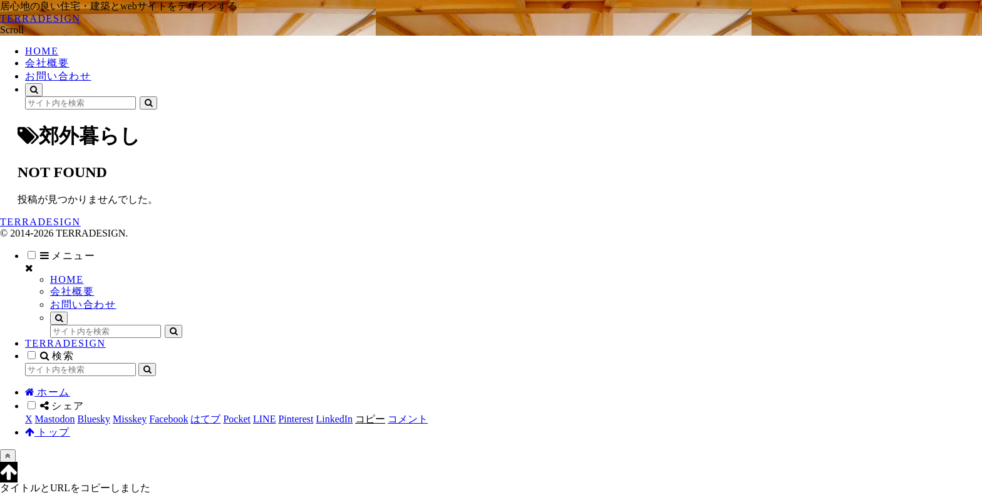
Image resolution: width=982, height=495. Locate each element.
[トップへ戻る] (8, 455)
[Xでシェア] (29, 419)
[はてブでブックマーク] (205, 419)
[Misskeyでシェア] (130, 419)
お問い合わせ (83, 304)
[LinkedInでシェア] (334, 419)
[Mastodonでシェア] (55, 419)
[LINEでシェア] (264, 419)
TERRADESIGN (65, 343)
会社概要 (72, 291)
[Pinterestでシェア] (295, 419)
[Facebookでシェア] (168, 419)
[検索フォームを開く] (34, 89)
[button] (148, 103)
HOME (67, 279)
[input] (80, 103)
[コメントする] (408, 419)
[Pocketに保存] (237, 419)
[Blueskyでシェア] (94, 419)
